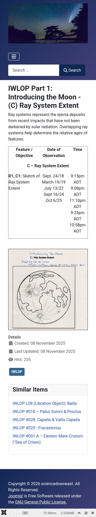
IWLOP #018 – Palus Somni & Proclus (47, 411)
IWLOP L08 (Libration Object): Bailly (45, 403)
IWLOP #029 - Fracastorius (37, 427)
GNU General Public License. (41, 502)
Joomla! (15, 496)
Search (72, 70)
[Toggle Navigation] (13, 56)
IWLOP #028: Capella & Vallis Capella (46, 419)
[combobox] (33, 70)
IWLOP (17, 372)
